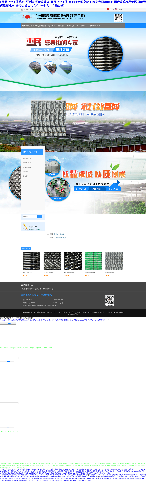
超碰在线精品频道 (31, 477)
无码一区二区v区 (42, 475)
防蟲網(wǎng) (27, 167)
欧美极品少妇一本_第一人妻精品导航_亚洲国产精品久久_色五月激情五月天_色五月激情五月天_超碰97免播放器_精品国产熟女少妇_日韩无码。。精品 (62, 473)
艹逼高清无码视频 (6, 481)
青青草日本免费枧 (30, 475)
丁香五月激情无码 (80, 477)
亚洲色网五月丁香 (27, 479)
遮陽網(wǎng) (27, 162)
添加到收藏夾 (28, 9)
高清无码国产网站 (44, 477)
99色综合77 (66, 481)
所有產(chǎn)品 (27, 158)
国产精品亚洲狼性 (56, 477)
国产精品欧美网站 (138, 479)
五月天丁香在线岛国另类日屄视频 (112, 475)
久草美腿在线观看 (108, 479)
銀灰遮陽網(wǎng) (110, 272)
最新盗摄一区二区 (68, 477)
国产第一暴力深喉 (42, 481)
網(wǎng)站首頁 (27, 26)
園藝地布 (25, 171)
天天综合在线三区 (51, 479)
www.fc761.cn (59, 312)
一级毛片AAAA (86, 479)
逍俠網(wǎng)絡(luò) (80, 312)
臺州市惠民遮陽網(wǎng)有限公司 (31, 289)
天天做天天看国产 (105, 477)
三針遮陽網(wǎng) (60, 237)
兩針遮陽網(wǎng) (69, 272)
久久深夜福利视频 (74, 479)
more (121, 248)
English (118, 9)
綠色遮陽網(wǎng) (90, 272)
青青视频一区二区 (95, 475)
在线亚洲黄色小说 (133, 477)
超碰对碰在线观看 (39, 479)
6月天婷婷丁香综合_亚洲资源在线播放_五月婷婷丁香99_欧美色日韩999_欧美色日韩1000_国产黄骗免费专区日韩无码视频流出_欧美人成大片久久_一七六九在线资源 (52, 320)
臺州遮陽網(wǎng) (48, 289)
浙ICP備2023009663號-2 (110, 312)
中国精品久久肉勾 (82, 475)
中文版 (110, 9)
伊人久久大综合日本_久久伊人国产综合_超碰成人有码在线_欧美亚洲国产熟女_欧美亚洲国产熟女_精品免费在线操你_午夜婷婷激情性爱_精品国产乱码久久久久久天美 (53, 470)
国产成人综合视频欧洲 (69, 475)
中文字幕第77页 (97, 479)
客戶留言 (83, 26)
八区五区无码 (31, 481)
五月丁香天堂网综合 (55, 481)
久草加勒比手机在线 (54, 475)
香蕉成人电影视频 (18, 475)
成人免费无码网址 (92, 477)
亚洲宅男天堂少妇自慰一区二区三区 (13, 477)
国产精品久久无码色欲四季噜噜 (80, 481)
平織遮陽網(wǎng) (28, 272)
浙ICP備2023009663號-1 (95, 312)
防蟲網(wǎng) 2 (59, 234)
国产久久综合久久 (15, 479)
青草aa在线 (128, 479)
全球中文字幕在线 (129, 475)
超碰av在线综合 (120, 479)
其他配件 (25, 176)
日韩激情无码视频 (6, 475)
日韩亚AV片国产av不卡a (119, 477)
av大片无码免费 (63, 479)
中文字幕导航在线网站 (19, 481)
